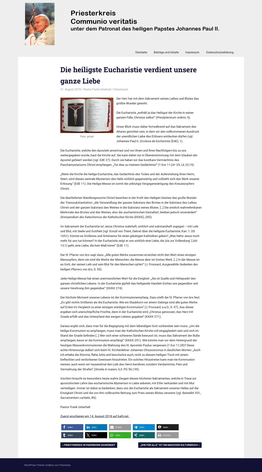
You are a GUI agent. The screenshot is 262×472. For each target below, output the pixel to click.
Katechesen (121, 89)
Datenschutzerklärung (220, 52)
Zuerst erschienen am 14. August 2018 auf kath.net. (94, 416)
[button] (72, 427)
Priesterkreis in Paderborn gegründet (89, 445)
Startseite (141, 52)
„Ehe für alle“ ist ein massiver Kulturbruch (169, 445)
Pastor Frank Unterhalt (97, 89)
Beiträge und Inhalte (166, 52)
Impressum (192, 52)
